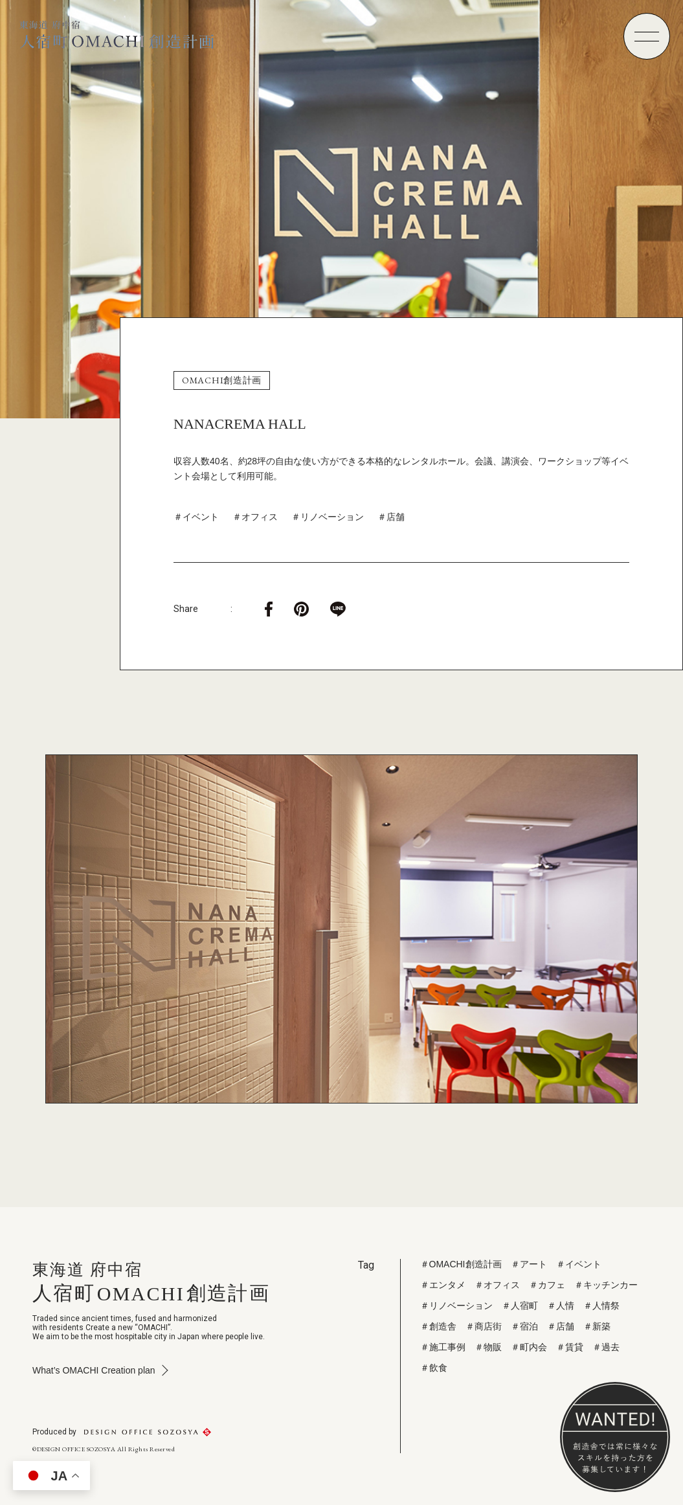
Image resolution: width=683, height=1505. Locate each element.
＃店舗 (391, 517)
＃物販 (488, 1347)
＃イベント (196, 517)
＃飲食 (433, 1368)
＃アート (529, 1264)
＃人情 (560, 1305)
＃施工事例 (442, 1347)
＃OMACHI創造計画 (461, 1264)
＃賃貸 (569, 1347)
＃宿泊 (524, 1326)
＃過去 (606, 1347)
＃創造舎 (438, 1326)
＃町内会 (529, 1347)
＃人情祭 (601, 1305)
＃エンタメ (442, 1285)
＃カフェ (547, 1285)
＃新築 (596, 1326)
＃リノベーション (327, 517)
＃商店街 (483, 1326)
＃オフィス (255, 517)
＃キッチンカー (606, 1285)
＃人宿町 (520, 1305)
